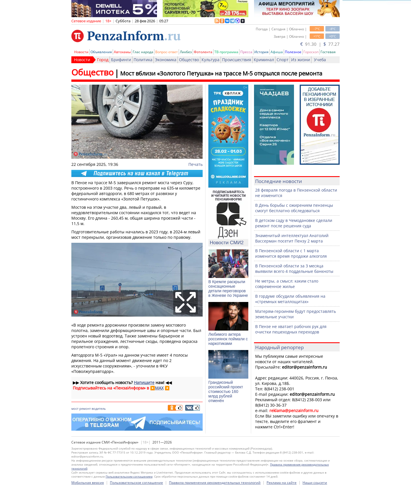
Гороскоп (311, 51)
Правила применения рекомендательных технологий (215, 482)
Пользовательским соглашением (129, 476)
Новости (81, 51)
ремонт (85, 408)
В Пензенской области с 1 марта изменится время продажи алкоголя (291, 253)
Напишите (144, 382)
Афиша (277, 51)
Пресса (246, 51)
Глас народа (143, 51)
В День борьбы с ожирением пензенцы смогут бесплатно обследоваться (294, 207)
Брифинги (121, 59)
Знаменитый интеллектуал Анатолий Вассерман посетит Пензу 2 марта (292, 238)
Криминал (264, 59)
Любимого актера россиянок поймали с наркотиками (228, 339)
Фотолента (203, 51)
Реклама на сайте (282, 482)
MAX (159, 388)
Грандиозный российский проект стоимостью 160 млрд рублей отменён (225, 391)
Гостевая (328, 51)
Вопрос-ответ (166, 51)
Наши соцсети (315, 482)
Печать (195, 164)
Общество (189, 59)
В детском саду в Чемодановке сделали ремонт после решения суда (293, 223)
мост (74, 408)
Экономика (165, 59)
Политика (143, 59)
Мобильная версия (87, 482)
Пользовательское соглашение (136, 482)
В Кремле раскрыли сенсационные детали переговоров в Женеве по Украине (228, 288)
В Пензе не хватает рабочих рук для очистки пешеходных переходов (291, 329)
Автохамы (122, 51)
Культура (210, 59)
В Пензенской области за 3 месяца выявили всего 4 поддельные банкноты (294, 268)
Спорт (283, 59)
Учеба (320, 59)
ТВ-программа (226, 51)
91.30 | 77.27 (320, 44)
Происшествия (236, 59)
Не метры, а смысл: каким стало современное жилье (286, 283)
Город (102, 59)
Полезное (293, 51)
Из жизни (300, 59)
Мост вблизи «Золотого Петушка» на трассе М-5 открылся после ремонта (221, 73)
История (261, 51)
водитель (99, 408)
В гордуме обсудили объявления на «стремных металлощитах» (290, 298)
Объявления (101, 51)
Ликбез (186, 51)
